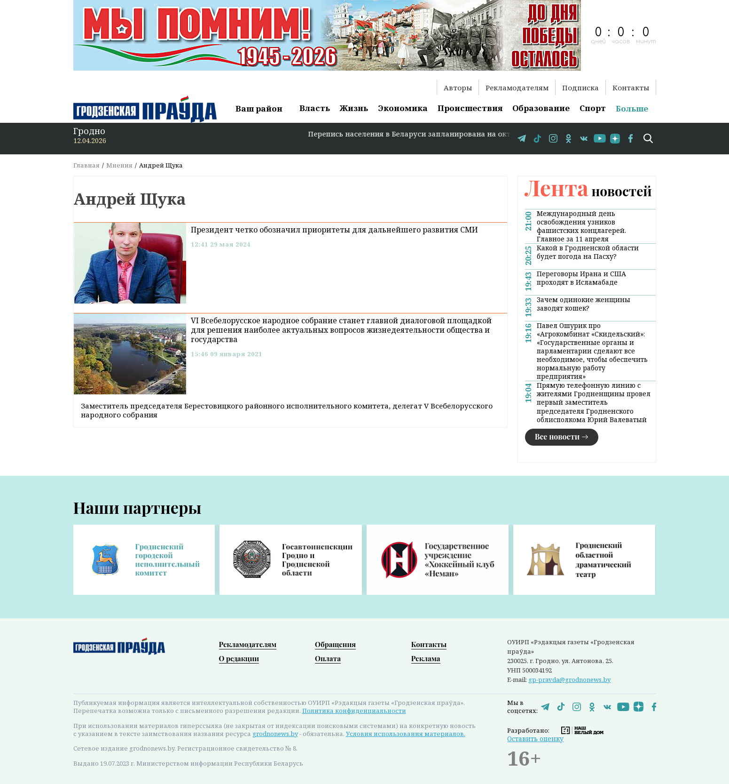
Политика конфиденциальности (354, 710)
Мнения (119, 165)
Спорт (593, 108)
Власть (314, 108)
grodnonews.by (275, 733)
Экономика (403, 108)
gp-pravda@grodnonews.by (569, 679)
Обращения (335, 644)
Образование (541, 108)
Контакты (630, 87)
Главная (86, 165)
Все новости (557, 436)
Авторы (458, 87)
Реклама (425, 658)
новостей (588, 191)
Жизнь (354, 108)
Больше (632, 108)
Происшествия (470, 108)
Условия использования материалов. (405, 733)
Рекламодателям (517, 87)
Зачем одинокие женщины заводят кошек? (583, 304)
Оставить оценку (535, 738)
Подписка (580, 87)
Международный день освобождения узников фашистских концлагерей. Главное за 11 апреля (581, 226)
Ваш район (258, 108)
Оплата (328, 658)
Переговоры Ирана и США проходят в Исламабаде (581, 278)
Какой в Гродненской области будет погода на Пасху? (588, 252)
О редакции (239, 658)
